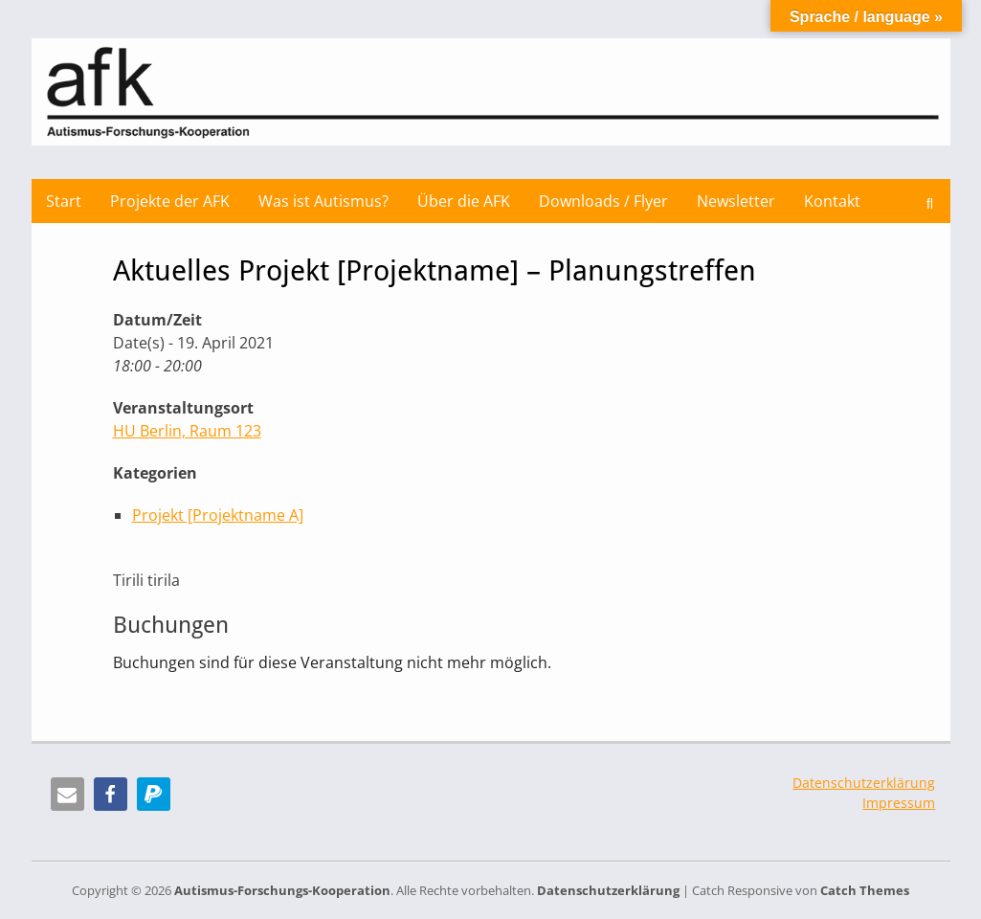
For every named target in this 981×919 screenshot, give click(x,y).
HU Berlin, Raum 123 (187, 430)
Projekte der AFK (170, 201)
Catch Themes (864, 890)
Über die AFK (463, 201)
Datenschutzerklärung (863, 782)
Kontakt (832, 201)
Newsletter (736, 201)
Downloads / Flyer (603, 201)
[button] (67, 794)
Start (63, 201)
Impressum (898, 803)
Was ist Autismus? (323, 201)
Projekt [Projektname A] (217, 515)
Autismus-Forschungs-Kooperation (282, 890)
